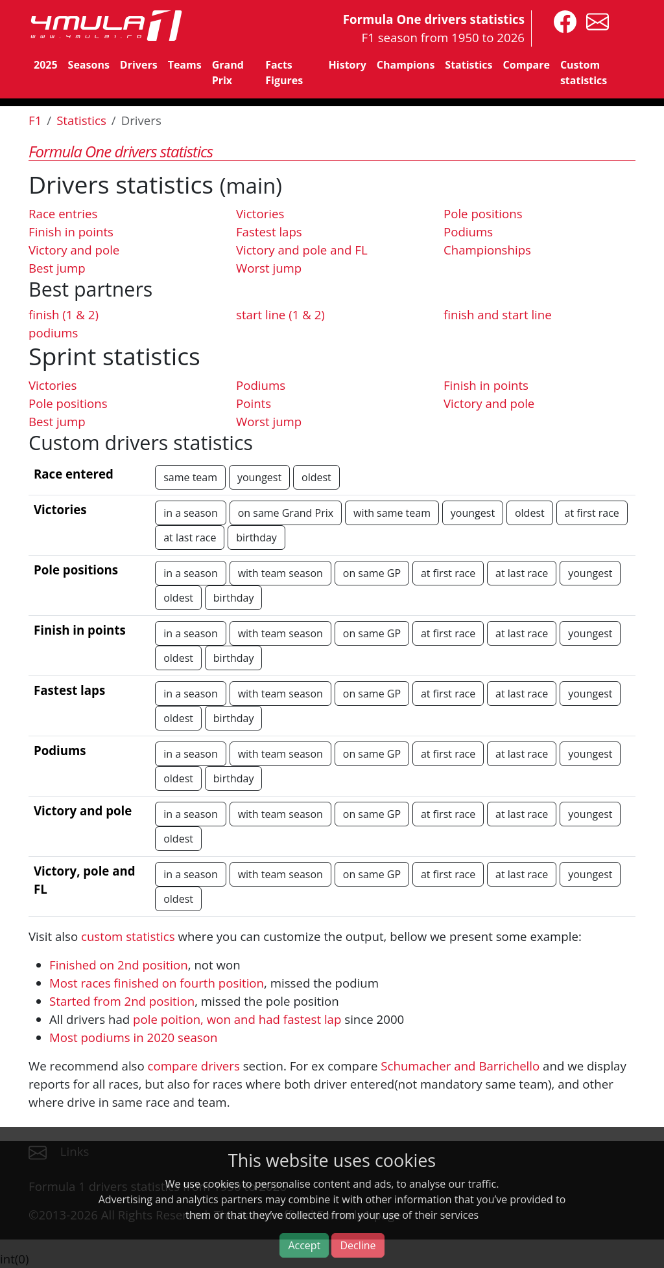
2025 (46, 65)
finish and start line (498, 314)
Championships (487, 250)
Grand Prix (228, 72)
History (347, 65)
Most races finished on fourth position (156, 983)
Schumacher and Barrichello (460, 1066)
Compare (526, 65)
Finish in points (71, 231)
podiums (53, 332)
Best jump (57, 268)
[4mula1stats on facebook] (561, 20)
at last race (189, 537)
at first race (592, 513)
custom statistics (128, 936)
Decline (357, 1245)
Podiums (468, 231)
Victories (260, 213)
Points (253, 403)
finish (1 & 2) (64, 314)
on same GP (372, 573)
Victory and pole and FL (302, 250)
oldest (316, 477)
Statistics (468, 65)
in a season (190, 513)
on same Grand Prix (285, 513)
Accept (304, 1245)
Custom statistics (583, 72)
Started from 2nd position (122, 1001)
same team (190, 477)
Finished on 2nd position (118, 965)
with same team (392, 513)
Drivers (139, 65)
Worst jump (269, 268)
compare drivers (194, 1066)
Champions (405, 65)
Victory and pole (74, 250)
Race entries (63, 213)
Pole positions (483, 213)
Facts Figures (284, 72)
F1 (35, 120)
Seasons (89, 65)
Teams (185, 65)
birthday (256, 537)
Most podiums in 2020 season (133, 1037)
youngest (259, 477)
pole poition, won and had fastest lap (237, 1019)
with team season (280, 573)
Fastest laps (269, 231)
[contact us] (594, 20)
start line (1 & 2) (280, 314)
